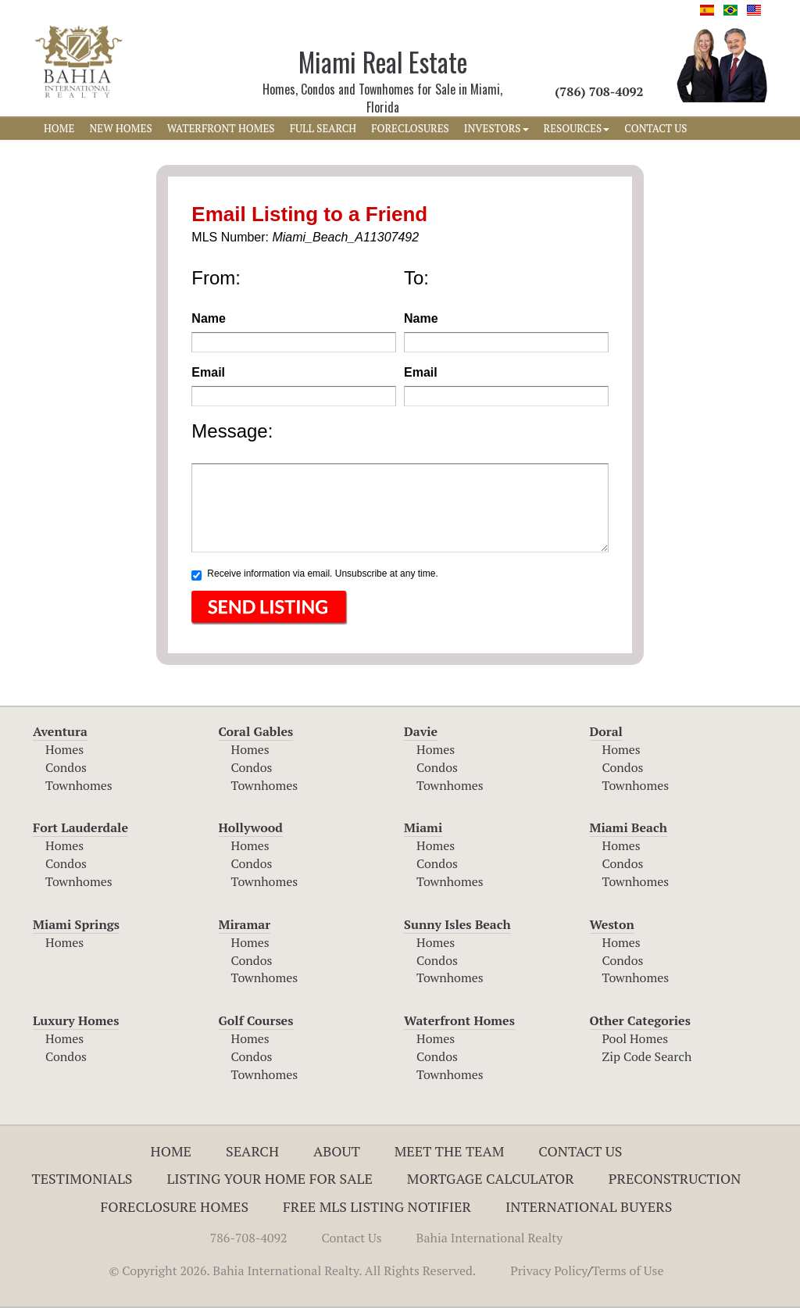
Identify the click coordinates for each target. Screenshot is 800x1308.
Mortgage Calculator (490, 1178)
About (336, 1151)
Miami (423, 827)
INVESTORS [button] (496, 128)
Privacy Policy (549, 1270)
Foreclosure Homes (175, 1206)
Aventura (60, 731)
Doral (606, 731)
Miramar (245, 924)
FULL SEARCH (323, 128)
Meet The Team (450, 1151)
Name (208, 318)
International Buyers (588, 1206)
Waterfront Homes (459, 1020)
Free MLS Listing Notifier (377, 1206)
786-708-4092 (249, 1237)
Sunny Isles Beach (457, 924)
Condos (66, 767)
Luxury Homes (76, 1020)
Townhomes (78, 785)
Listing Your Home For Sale (269, 1178)
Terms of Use (628, 1270)
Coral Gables (256, 731)
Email (208, 372)
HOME (59, 128)
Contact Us (580, 1151)
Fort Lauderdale (80, 827)
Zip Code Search (647, 1056)
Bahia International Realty (489, 1237)
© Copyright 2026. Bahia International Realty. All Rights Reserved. (292, 1270)
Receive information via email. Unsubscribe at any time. (314, 574)
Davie (421, 731)
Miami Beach (628, 827)
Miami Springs (76, 924)
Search (252, 1151)
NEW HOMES (120, 128)
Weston (612, 924)
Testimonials (82, 1178)
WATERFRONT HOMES (221, 128)
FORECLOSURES (410, 128)
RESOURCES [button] (577, 128)
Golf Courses (256, 1020)
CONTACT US (655, 128)
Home (171, 1151)
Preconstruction (675, 1178)
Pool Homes (635, 1038)
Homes (64, 749)
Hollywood (251, 827)
